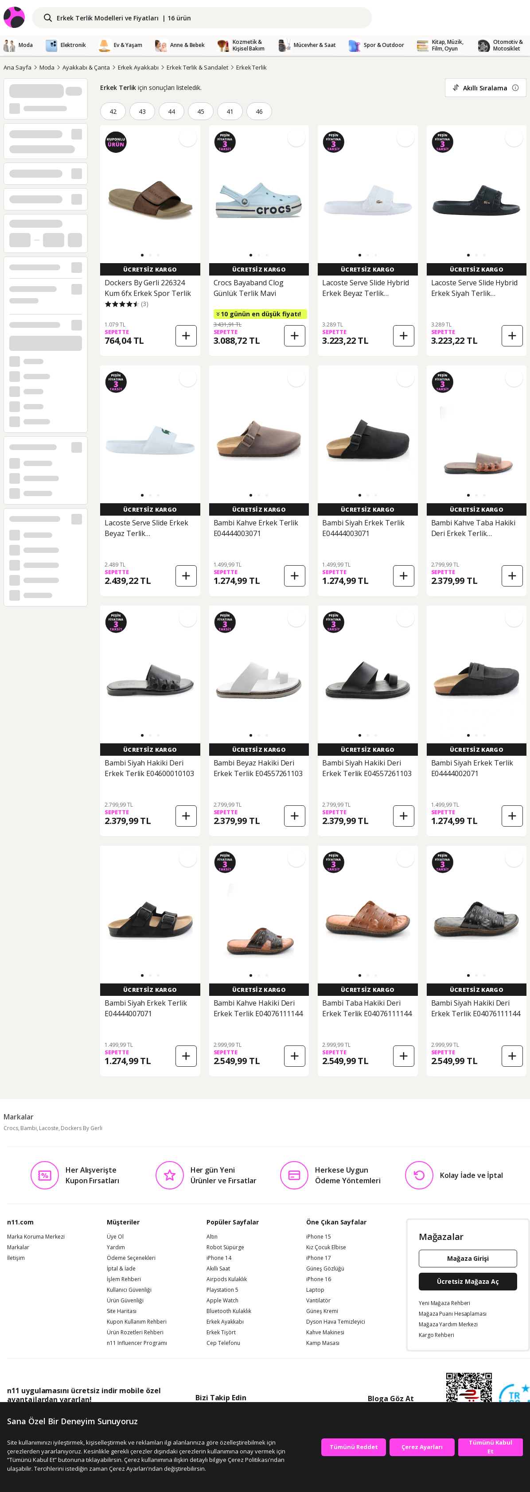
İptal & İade (121, 1268)
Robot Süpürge (225, 1247)
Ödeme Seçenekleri (131, 1258)
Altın (212, 1236)
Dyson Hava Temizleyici (335, 1321)
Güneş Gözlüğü (325, 1268)
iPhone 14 (219, 1258)
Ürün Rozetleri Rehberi (135, 1332)
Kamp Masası (322, 1343)
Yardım (116, 1247)
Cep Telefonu (223, 1343)
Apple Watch (222, 1300)
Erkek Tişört (221, 1332)
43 (142, 111)
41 (230, 111)
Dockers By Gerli (81, 1128)
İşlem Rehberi (124, 1279)
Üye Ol (115, 1236)
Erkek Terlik (251, 67)
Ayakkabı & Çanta (85, 67)
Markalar (18, 1247)
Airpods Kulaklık (227, 1279)
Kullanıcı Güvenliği (129, 1290)
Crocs (11, 1128)
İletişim (16, 1258)
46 (259, 111)
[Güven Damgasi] (514, 1400)
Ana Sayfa (17, 67)
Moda (47, 67)
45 (200, 111)
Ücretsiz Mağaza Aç (468, 1281)
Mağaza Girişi (468, 1258)
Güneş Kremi (322, 1311)
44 (171, 111)
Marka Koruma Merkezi (36, 1236)
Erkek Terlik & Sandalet (197, 67)
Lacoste (48, 1128)
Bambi (28, 1128)
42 (113, 111)
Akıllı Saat (218, 1268)
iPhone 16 (318, 1279)
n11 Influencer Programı (137, 1343)
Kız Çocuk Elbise (326, 1247)
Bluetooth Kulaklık (229, 1311)
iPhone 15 (318, 1236)
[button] (142, 255)
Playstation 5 (222, 1290)
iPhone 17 (318, 1258)
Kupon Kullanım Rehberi (137, 1321)
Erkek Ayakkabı (138, 67)
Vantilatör (318, 1300)
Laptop (315, 1290)
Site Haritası (121, 1311)
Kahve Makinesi (325, 1332)
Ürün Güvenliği (125, 1300)
